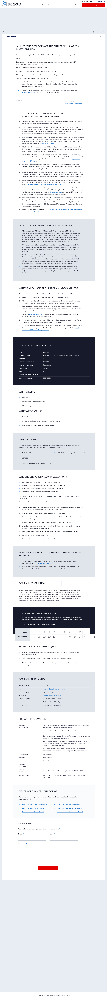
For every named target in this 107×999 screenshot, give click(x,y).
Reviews (59, 5)
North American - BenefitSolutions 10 (34, 804)
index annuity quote (47, 143)
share (101, 32)
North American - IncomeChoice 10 (68, 804)
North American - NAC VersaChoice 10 (69, 808)
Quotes (50, 5)
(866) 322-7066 (48, 692)
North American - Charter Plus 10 (33, 808)
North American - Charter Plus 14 (33, 812)
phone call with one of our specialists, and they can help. (45, 184)
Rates (42, 5)
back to (8, 32)
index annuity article (28, 92)
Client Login (101, 1)
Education (68, 5)
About (77, 5)
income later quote (56, 192)
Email (52, 834)
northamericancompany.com (52, 695)
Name (21, 834)
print (92, 32)
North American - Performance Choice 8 (70, 812)
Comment (22, 844)
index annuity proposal (45, 563)
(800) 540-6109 (87, 2)
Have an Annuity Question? (93, 5)
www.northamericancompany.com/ (54, 689)
